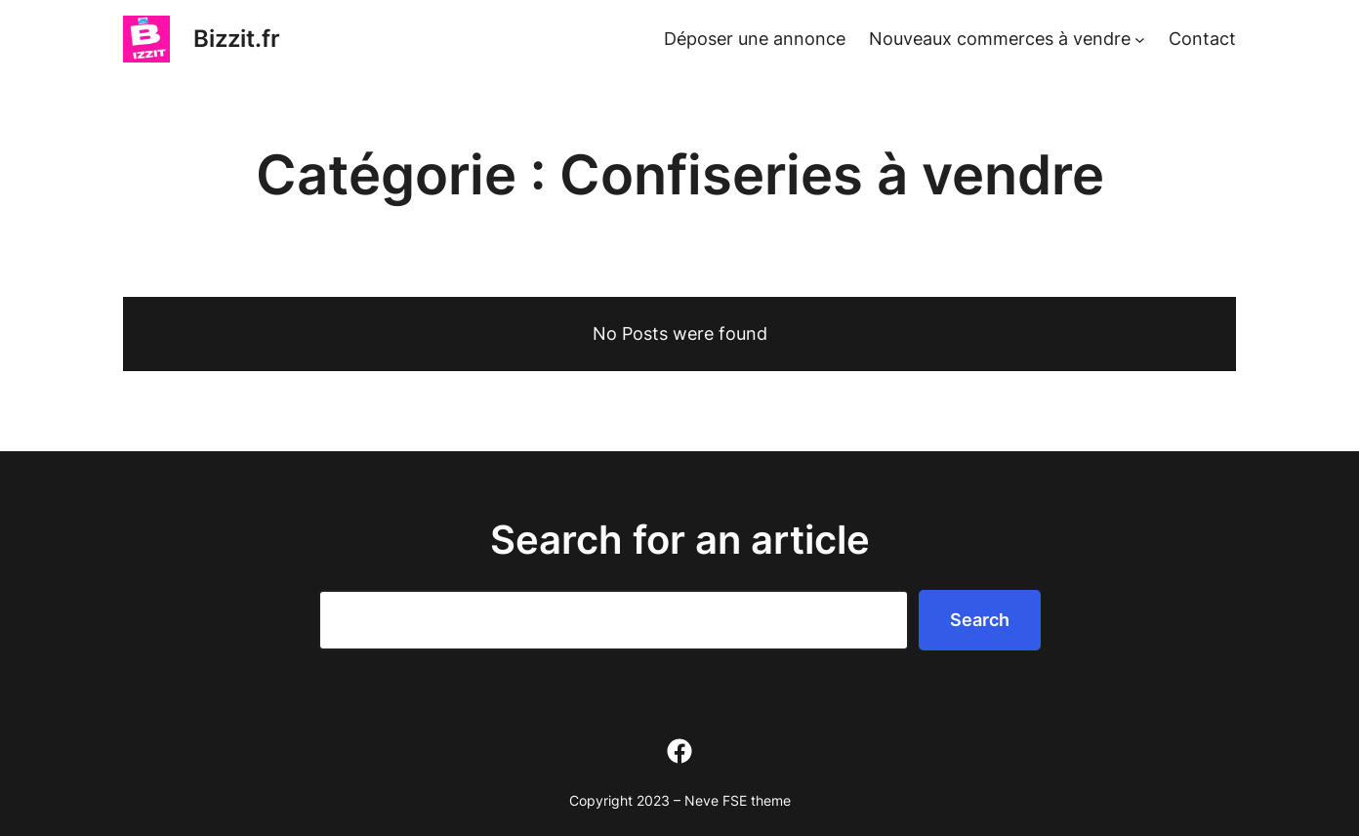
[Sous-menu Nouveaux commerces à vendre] (1139, 39)
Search (979, 619)
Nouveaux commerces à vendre (1000, 38)
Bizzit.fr (236, 38)
